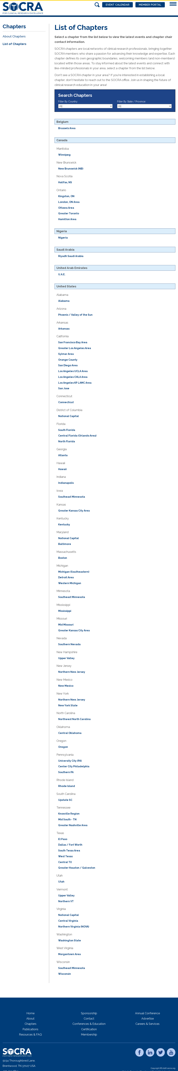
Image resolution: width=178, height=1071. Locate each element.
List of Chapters (14, 44)
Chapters (30, 1024)
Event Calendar (117, 4)
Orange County (67, 359)
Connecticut (66, 402)
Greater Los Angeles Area (74, 348)
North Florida (66, 441)
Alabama (63, 301)
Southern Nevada (69, 644)
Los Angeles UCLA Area (73, 371)
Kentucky (64, 524)
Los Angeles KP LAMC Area (74, 382)
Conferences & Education (89, 1024)
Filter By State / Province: (131, 101)
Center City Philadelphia (73, 766)
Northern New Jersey (71, 671)
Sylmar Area (66, 354)
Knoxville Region (69, 813)
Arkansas (63, 328)
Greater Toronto (68, 213)
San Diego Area (68, 365)
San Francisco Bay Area (72, 342)
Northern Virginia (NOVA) (73, 926)
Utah (61, 881)
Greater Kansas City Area (74, 510)
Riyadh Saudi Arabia (70, 256)
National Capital (68, 416)
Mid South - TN (67, 819)
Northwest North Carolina (74, 719)
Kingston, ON (66, 196)
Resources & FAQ (30, 1034)
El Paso (62, 839)
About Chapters (14, 36)
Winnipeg (64, 154)
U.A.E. (61, 274)
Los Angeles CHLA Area (72, 377)
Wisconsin (64, 973)
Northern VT (66, 901)
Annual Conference (147, 1013)
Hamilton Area (67, 219)
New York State (68, 705)
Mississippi (64, 611)
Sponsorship (89, 1013)
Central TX (65, 862)
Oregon (63, 747)
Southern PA (66, 772)
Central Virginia (68, 920)
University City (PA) (70, 760)
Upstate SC (65, 800)
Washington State (69, 940)
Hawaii (62, 469)
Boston (62, 557)
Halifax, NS (65, 182)
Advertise (147, 1018)
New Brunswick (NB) (70, 168)
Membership (89, 1034)
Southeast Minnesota (71, 496)
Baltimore (64, 544)
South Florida (66, 430)
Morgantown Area (69, 954)
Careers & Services (147, 1024)
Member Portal (150, 4)
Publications (30, 1029)
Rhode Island (66, 786)
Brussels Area (66, 128)
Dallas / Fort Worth (70, 844)
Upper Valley (66, 658)
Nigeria (63, 237)
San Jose (63, 388)
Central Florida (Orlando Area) (77, 435)
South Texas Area (69, 850)
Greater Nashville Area (72, 825)
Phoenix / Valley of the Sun (75, 314)
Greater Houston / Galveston (76, 867)
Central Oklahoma (69, 733)
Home (30, 1013)
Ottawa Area (66, 207)
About (30, 1018)
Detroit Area (66, 577)
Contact (89, 1018)
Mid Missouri (66, 624)
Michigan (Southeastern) (73, 571)
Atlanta (63, 455)
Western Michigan (69, 583)
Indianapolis (66, 482)
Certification (89, 1029)
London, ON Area (69, 202)
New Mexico (65, 685)
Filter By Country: (68, 101)
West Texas (65, 856)
